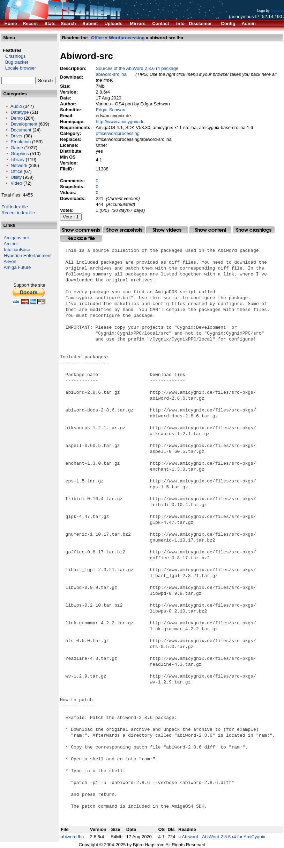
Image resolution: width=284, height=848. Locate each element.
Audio (16, 106)
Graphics (19, 153)
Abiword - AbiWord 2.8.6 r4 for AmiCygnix (223, 836)
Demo (16, 118)
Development (23, 124)
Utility (16, 177)
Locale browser (18, 68)
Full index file (14, 206)
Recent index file (18, 212)
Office (16, 171)
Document (20, 130)
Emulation (20, 141)
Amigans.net (16, 237)
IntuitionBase (17, 249)
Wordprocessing (126, 37)
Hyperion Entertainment (28, 255)
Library (17, 159)
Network (18, 165)
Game (16, 147)
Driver (16, 135)
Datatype (19, 112)
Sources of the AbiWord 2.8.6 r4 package (137, 68)
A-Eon (10, 261)
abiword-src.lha (111, 74)
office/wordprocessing (118, 133)
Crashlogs (13, 56)
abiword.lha (72, 836)
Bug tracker (14, 62)
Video (16, 183)
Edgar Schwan (110, 109)
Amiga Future (17, 267)
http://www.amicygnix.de (120, 121)
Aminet (11, 243)
